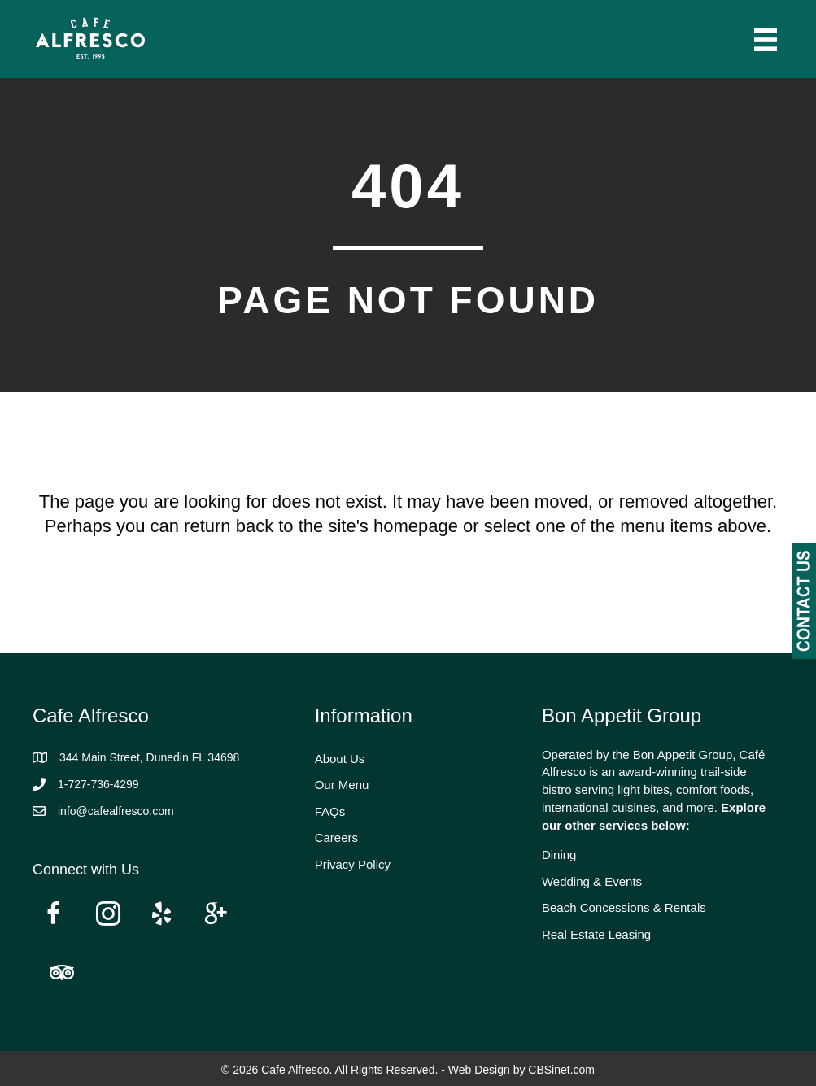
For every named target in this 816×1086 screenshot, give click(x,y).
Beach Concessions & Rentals (624, 907)
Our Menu (342, 785)
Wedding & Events (592, 881)
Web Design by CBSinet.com (521, 1069)
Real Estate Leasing (596, 934)
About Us (340, 758)
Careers (336, 837)
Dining (559, 854)
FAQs (330, 811)
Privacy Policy (353, 864)
